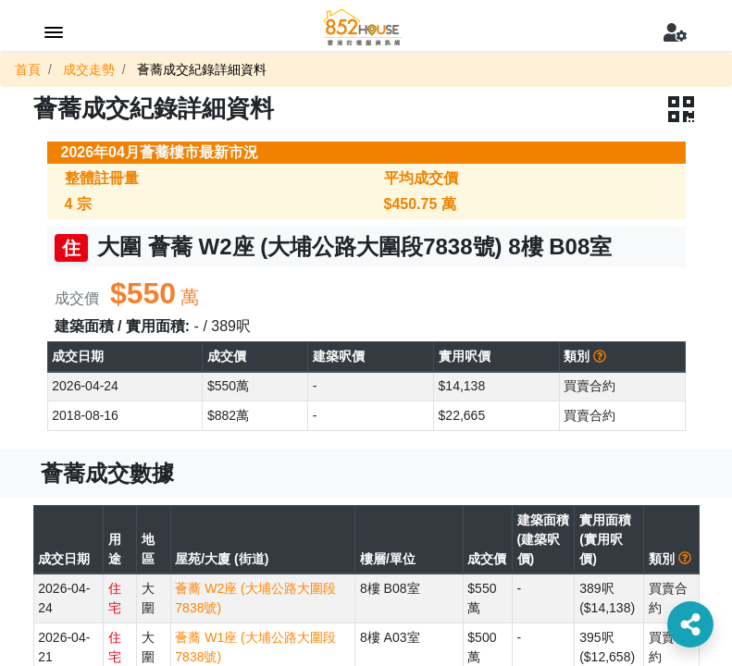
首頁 (28, 69)
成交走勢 (89, 69)
